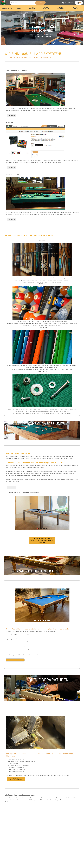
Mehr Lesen (11, 115)
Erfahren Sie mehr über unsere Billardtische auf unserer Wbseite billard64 (42, 540)
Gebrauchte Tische (15, 659)
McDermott (32, 277)
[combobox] (27, 3)
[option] (42, 27)
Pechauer (42, 277)
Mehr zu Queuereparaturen (16, 778)
